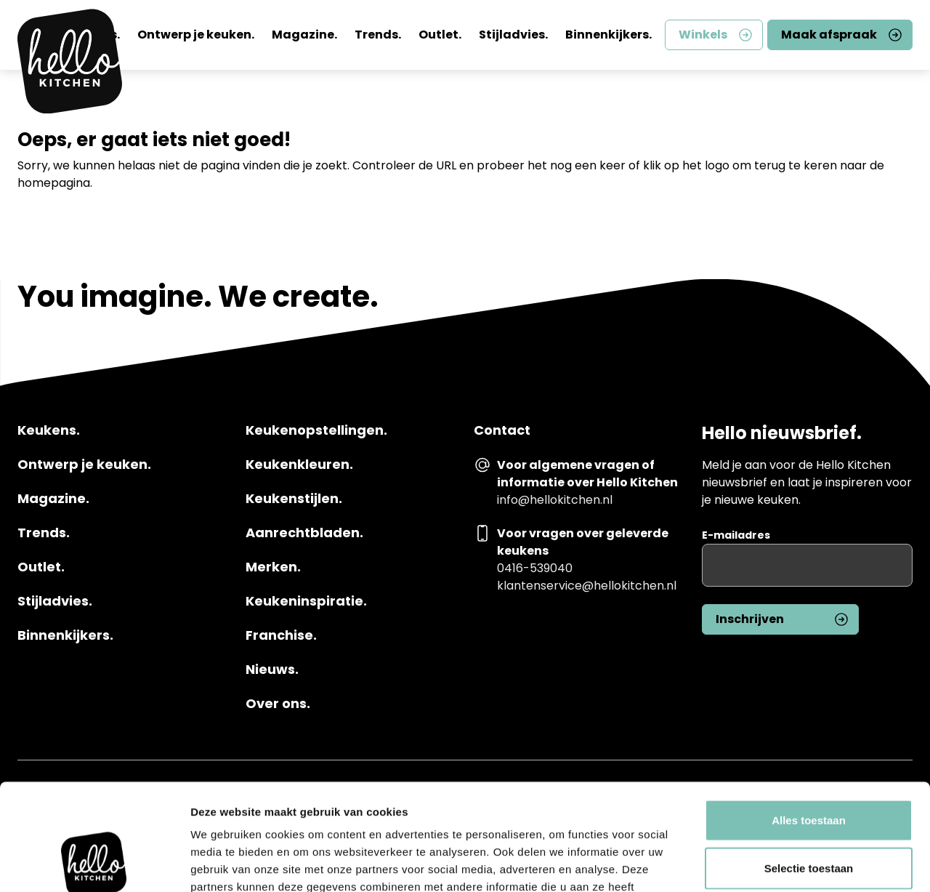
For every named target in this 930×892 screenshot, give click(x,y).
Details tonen (785, 863)
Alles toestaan (809, 720)
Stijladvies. (513, 34)
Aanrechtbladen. (304, 533)
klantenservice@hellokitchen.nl (586, 585)
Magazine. (304, 34)
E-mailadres (736, 535)
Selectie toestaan (809, 768)
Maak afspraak (829, 34)
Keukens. (48, 430)
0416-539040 (535, 568)
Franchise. (281, 635)
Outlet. (439, 34)
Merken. (273, 567)
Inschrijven (750, 619)
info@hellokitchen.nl (554, 499)
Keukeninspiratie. (306, 601)
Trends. (378, 34)
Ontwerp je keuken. (195, 34)
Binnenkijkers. (608, 34)
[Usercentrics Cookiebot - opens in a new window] (94, 864)
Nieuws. (272, 669)
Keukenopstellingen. (316, 430)
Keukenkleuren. (299, 464)
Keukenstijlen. (294, 498)
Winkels (703, 34)
